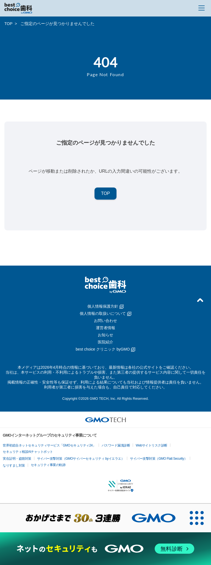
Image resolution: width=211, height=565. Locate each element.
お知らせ (105, 335)
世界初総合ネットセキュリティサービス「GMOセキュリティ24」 (49, 445)
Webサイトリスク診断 (151, 445)
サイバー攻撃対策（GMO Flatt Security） (158, 459)
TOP (8, 23)
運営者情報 (105, 328)
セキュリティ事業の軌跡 (48, 465)
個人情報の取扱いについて (105, 313)
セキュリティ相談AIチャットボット (28, 452)
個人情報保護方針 (105, 306)
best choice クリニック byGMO (105, 349)
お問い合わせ (105, 320)
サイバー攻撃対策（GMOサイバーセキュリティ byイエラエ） (80, 459)
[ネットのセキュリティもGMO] (105, 548)
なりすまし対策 (14, 465)
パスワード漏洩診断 (116, 445)
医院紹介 (105, 342)
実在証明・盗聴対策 (17, 459)
